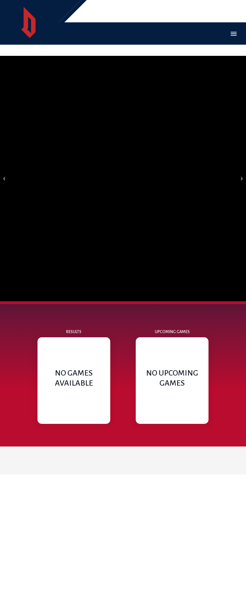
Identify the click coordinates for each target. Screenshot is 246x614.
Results (73, 331)
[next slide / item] (242, 178)
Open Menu (234, 34)
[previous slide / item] (4, 178)
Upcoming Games (172, 331)
